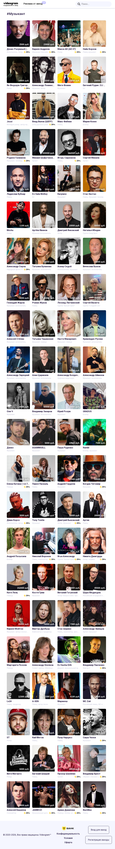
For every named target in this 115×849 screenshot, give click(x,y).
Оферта (68, 842)
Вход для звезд (99, 830)
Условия (68, 838)
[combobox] (93, 4)
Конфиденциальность (68, 833)
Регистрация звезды (98, 840)
